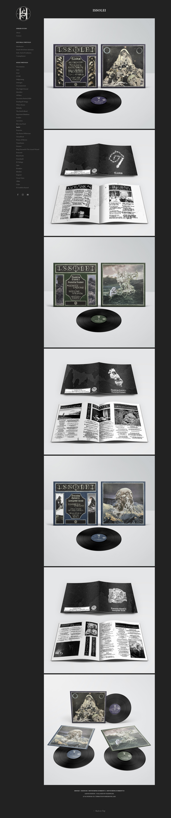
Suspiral (18, 175)
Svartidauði (20, 159)
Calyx (18, 184)
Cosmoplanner (21, 56)
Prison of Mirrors (21, 140)
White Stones (20, 105)
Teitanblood (20, 137)
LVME (18, 76)
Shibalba (19, 108)
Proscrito (19, 130)
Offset (18, 181)
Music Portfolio (22, 62)
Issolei (18, 127)
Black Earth (20, 156)
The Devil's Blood (22, 111)
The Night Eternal (22, 89)
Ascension (19, 121)
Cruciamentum (21, 86)
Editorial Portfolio (23, 42)
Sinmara (18, 146)
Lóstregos (19, 83)
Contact (18, 36)
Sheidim (19, 172)
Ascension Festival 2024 (23, 99)
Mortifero (19, 92)
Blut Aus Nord (21, 124)
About (18, 33)
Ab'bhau (19, 95)
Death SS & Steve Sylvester (25, 50)
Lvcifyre (18, 118)
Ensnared (19, 153)
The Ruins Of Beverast (23, 134)
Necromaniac (20, 67)
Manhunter (20, 47)
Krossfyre (19, 169)
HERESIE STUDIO (21, 28)
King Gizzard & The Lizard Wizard (27, 149)
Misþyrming (20, 79)
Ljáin (17, 165)
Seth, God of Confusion (23, 53)
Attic (17, 70)
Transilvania (20, 143)
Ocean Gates (20, 178)
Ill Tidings (19, 162)
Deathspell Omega (22, 102)
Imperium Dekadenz (22, 114)
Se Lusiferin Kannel (22, 188)
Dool (17, 73)
